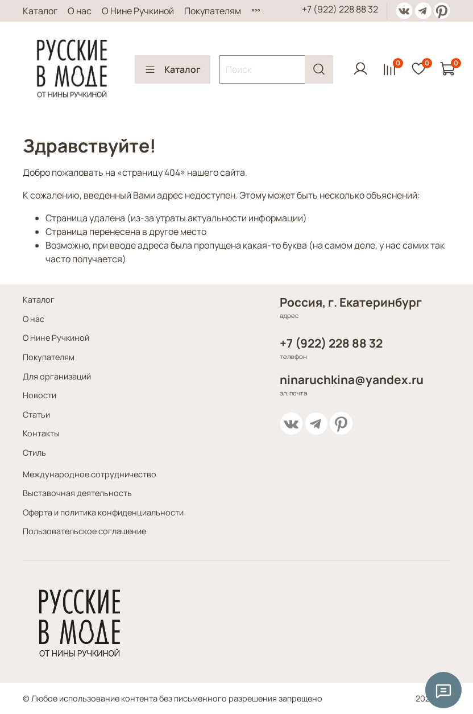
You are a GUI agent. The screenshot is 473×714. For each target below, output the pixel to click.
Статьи (36, 414)
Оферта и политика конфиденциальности (103, 512)
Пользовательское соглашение (84, 531)
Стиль (34, 452)
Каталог (40, 11)
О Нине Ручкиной (138, 11)
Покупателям (212, 11)
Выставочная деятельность (77, 493)
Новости (39, 395)
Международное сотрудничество (89, 474)
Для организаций (57, 376)
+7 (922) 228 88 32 (340, 9)
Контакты (41, 433)
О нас (80, 11)
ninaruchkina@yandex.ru (352, 379)
